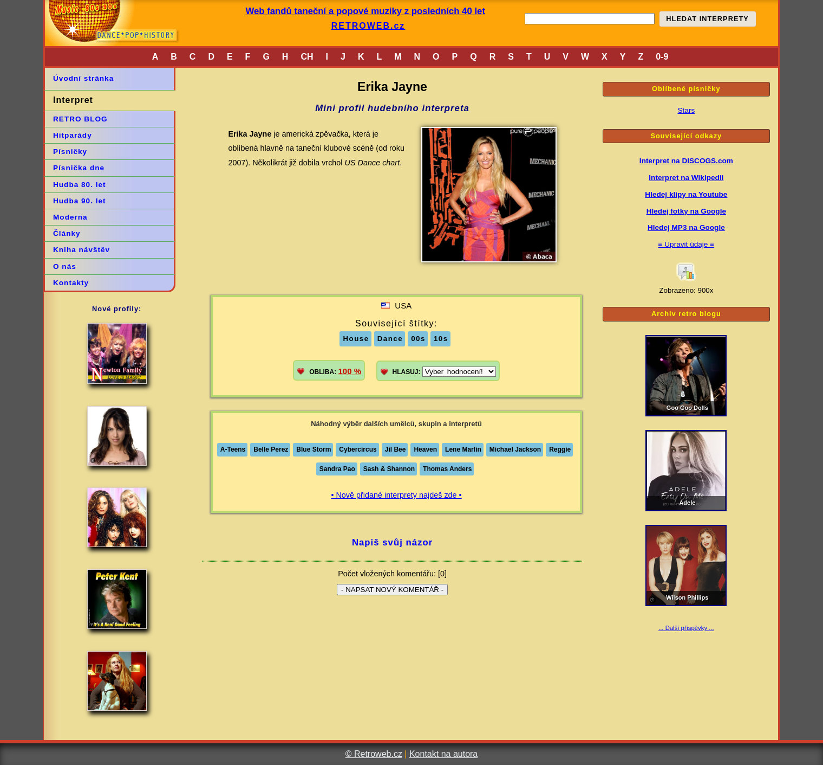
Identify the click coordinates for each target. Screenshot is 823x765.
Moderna (70, 217)
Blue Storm (313, 449)
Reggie (560, 449)
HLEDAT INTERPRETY (707, 19)
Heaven (425, 449)
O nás (64, 266)
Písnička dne (78, 168)
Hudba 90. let (79, 201)
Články (67, 233)
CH (307, 56)
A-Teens (232, 449)
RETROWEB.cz (368, 25)
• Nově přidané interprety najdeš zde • (396, 495)
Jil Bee (395, 449)
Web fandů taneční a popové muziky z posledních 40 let (365, 11)
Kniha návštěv (81, 250)
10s (441, 339)
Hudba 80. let (79, 185)
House (356, 339)
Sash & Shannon (389, 469)
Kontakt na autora (443, 753)
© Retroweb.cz (373, 753)
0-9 (662, 56)
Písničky (70, 151)
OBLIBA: (335, 371)
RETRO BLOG (80, 119)
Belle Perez (270, 449)
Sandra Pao (337, 469)
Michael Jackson (515, 449)
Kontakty (71, 283)
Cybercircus (357, 449)
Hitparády (72, 135)
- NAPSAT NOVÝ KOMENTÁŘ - (392, 590)
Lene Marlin (463, 449)
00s (418, 339)
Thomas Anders (447, 469)
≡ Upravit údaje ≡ (686, 244)
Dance (390, 339)
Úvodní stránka (83, 78)
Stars (686, 110)
